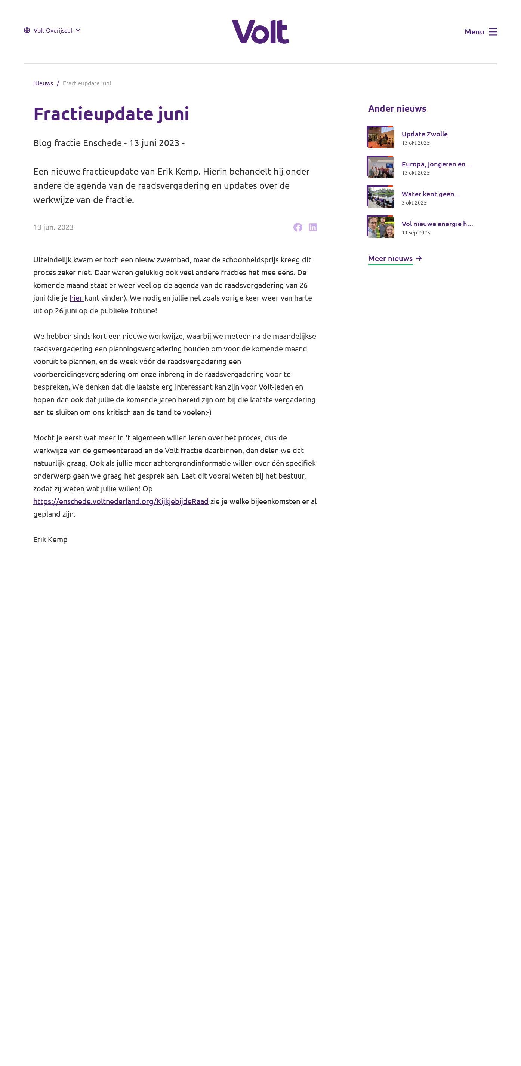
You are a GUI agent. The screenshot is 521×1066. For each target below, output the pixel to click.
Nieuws (43, 83)
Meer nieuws (395, 258)
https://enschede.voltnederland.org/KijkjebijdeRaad (121, 501)
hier (77, 298)
